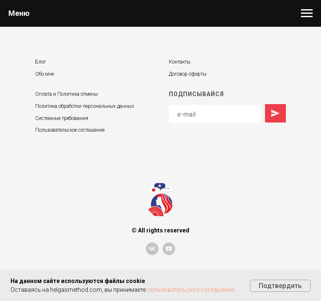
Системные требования (61, 118)
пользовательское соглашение (190, 289)
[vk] (152, 252)
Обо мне (44, 74)
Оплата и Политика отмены (66, 94)
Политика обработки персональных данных (84, 106)
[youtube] (169, 252)
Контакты (180, 62)
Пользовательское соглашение (69, 130)
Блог (40, 62)
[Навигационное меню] (307, 13)
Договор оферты (187, 74)
